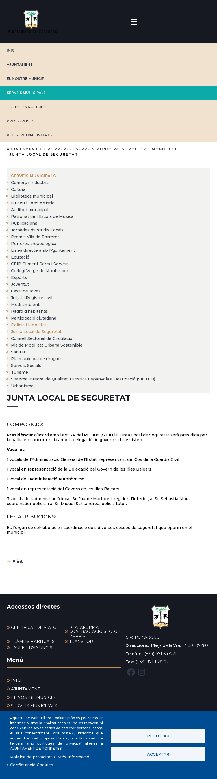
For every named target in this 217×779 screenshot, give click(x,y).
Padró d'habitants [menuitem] (29, 311)
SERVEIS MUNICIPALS (26, 93)
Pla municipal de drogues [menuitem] (37, 358)
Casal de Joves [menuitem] (26, 291)
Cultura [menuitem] (18, 189)
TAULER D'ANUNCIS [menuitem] (31, 648)
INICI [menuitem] (16, 680)
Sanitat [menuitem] (18, 352)
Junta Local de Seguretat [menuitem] (36, 331)
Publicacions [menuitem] (24, 223)
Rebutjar (158, 736)
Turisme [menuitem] (19, 372)
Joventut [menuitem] (20, 284)
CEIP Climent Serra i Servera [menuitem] (40, 263)
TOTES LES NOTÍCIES (26, 107)
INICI (11, 50)
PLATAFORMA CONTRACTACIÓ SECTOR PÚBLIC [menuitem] (95, 631)
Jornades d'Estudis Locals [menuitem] (37, 230)
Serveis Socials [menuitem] (26, 365)
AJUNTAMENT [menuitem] (25, 689)
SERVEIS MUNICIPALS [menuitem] (33, 175)
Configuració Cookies (31, 764)
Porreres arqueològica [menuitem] (33, 243)
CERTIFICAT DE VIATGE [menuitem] (35, 627)
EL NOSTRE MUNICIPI (26, 78)
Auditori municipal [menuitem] (29, 209)
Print (17, 561)
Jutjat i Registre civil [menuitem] (31, 297)
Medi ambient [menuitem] (25, 304)
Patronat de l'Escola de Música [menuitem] (42, 216)
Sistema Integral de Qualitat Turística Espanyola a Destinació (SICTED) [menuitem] (83, 379)
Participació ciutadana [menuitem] (33, 318)
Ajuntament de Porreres (39, 149)
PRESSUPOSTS (20, 121)
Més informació (73, 757)
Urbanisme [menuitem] (22, 385)
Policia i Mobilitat (152, 149)
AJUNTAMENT (20, 64)
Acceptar (158, 754)
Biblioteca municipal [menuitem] (32, 196)
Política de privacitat (31, 757)
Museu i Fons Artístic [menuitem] (32, 202)
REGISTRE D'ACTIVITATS (29, 135)
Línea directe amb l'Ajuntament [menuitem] (43, 250)
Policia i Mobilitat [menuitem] (28, 324)
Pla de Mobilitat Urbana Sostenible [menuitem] (47, 345)
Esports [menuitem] (19, 277)
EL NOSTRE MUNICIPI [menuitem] (34, 697)
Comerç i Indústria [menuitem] (30, 182)
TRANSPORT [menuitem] (82, 642)
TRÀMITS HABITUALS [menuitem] (33, 642)
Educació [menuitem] (20, 257)
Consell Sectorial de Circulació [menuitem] (41, 338)
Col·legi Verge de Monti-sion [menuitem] (39, 270)
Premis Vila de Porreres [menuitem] (35, 236)
